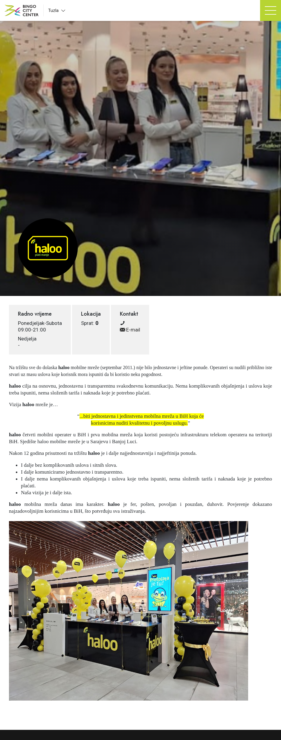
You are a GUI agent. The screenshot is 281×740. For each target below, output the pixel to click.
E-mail (130, 330)
